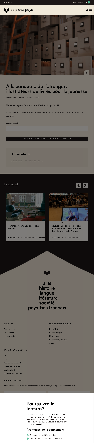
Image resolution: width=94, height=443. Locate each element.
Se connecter (78, 2)
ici (55, 422)
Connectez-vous (52, 414)
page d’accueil (36, 424)
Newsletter (8, 2)
